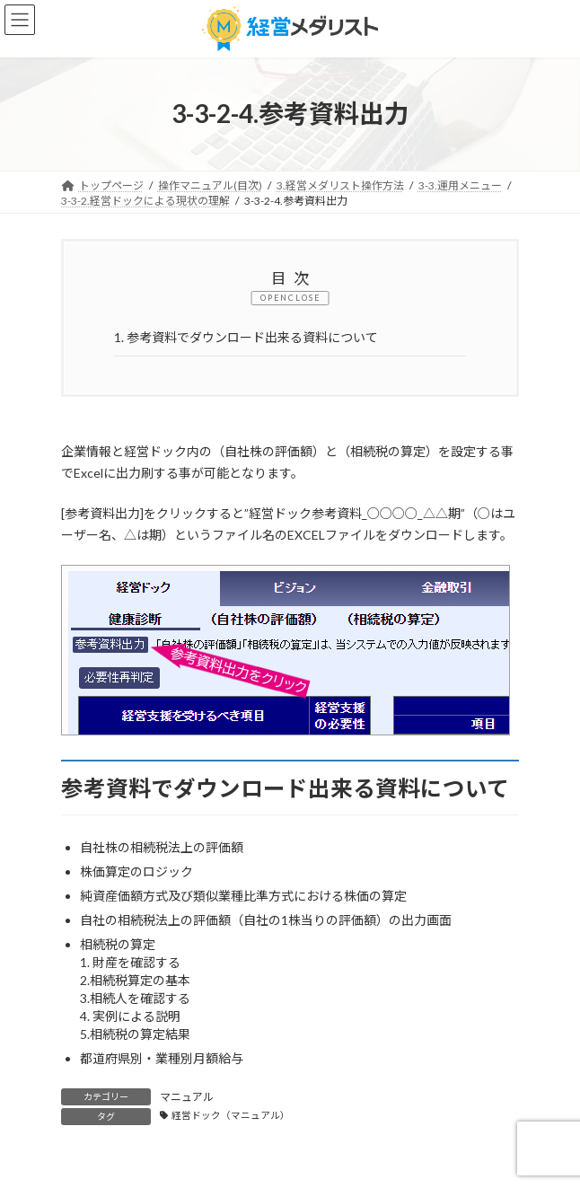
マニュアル (187, 1097)
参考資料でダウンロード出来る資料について (246, 337)
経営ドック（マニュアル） (230, 1115)
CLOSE (304, 298)
